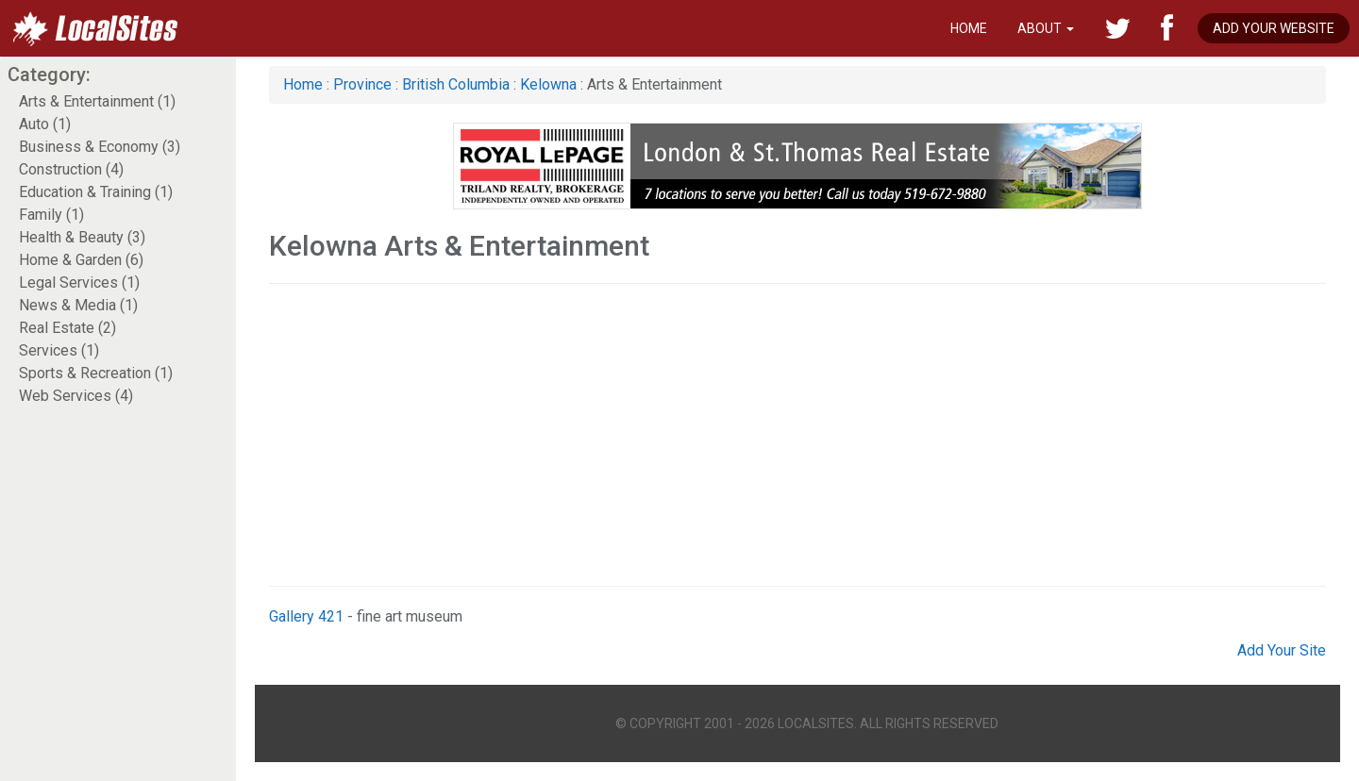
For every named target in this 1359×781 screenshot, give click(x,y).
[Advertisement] (797, 435)
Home (968, 28)
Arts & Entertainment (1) (97, 101)
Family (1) (51, 215)
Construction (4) (71, 169)
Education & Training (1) (96, 192)
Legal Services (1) (79, 282)
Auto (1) (45, 124)
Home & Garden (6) (81, 260)
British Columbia (456, 84)
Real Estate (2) (67, 328)
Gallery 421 (306, 616)
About (1045, 28)
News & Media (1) (78, 305)
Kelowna (548, 84)
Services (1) (59, 350)
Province (362, 84)
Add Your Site (1281, 650)
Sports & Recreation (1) (96, 373)
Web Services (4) (76, 396)
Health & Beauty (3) (82, 237)
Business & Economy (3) (99, 147)
